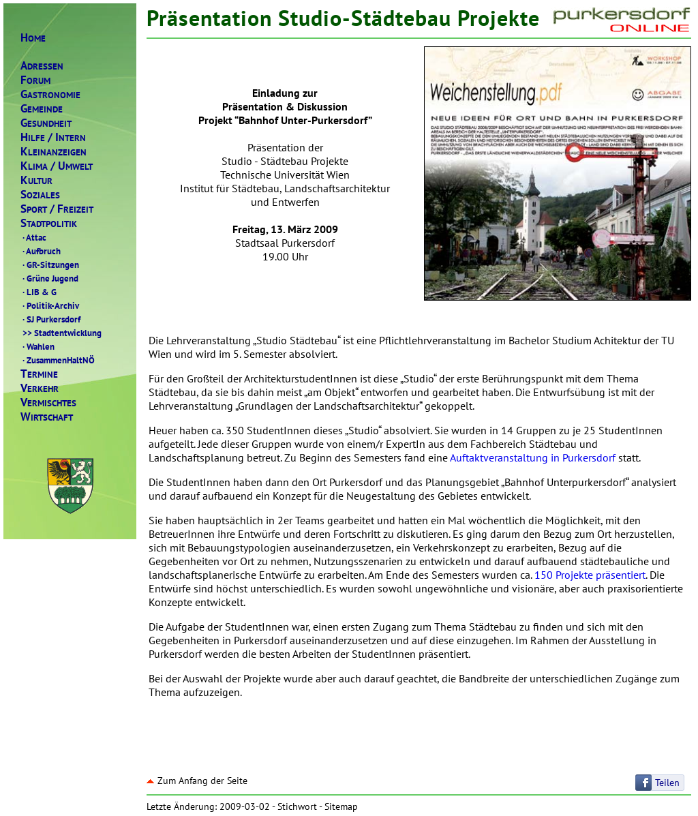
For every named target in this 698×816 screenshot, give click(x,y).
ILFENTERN (53, 137)
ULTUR (36, 180)
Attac (33, 237)
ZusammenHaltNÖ (57, 360)
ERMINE (39, 374)
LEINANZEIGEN (53, 152)
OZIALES (40, 194)
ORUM (35, 80)
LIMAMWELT (56, 166)
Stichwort (297, 806)
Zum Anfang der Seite (197, 780)
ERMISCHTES (48, 402)
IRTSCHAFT (46, 417)
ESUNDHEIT (46, 123)
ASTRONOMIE (50, 94)
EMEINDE (41, 109)
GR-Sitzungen (49, 264)
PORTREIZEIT (56, 209)
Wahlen (37, 346)
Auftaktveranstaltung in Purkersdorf (533, 457)
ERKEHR (39, 388)
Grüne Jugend (49, 278)
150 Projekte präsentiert (590, 574)
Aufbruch (40, 251)
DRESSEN (41, 66)
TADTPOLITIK (48, 223)
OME (33, 38)
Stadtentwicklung (61, 333)
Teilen (667, 782)
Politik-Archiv (49, 305)
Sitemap (341, 806)
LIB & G (38, 292)
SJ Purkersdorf (50, 319)
